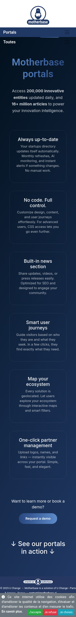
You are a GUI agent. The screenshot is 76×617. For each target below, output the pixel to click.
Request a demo (37, 518)
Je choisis (66, 612)
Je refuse (50, 612)
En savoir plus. (12, 611)
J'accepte (35, 612)
